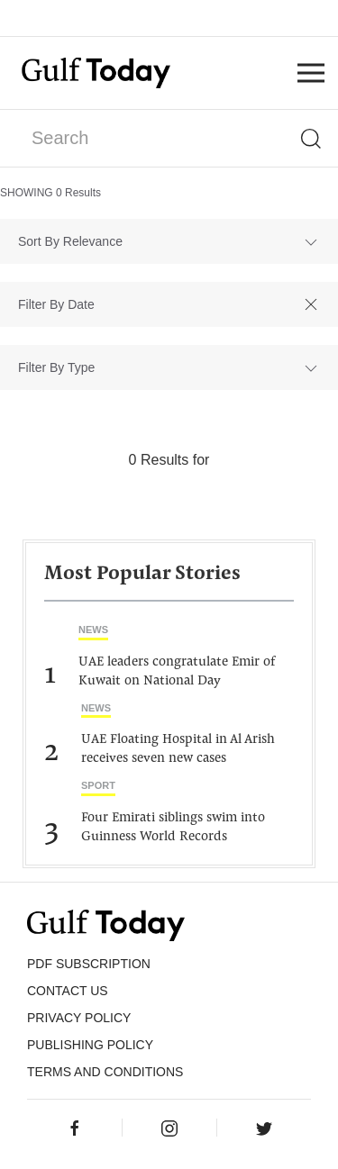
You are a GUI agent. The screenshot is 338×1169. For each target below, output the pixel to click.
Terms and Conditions (105, 1072)
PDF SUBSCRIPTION (89, 963)
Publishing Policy (90, 1045)
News (93, 629)
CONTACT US (67, 990)
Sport (98, 785)
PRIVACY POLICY (79, 1017)
